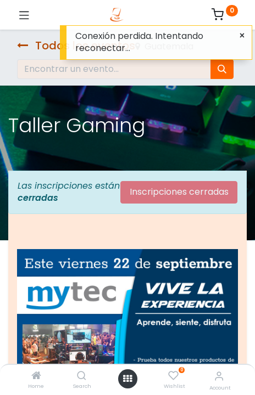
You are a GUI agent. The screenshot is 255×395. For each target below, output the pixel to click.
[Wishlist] (173, 375)
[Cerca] (242, 36)
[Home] (36, 376)
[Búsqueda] (222, 69)
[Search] (81, 376)
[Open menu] (127, 378)
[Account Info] (219, 376)
